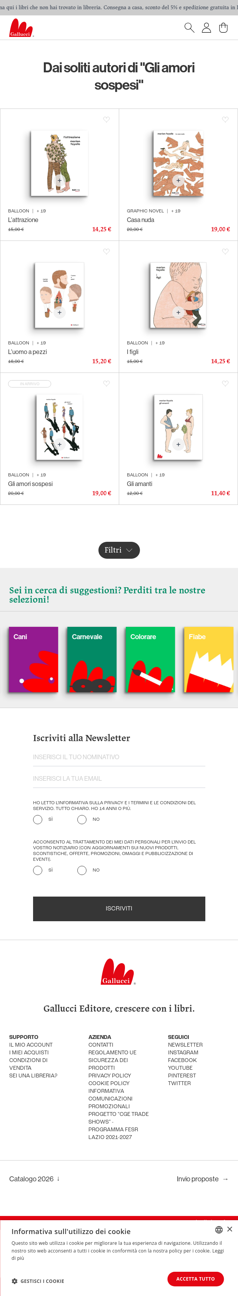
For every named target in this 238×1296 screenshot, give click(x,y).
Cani (31, 636)
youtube (180, 1068)
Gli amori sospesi (30, 484)
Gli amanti (139, 484)
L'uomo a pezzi (27, 352)
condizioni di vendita (28, 1064)
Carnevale (98, 636)
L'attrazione (23, 220)
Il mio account (31, 1045)
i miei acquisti (29, 1053)
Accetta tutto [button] (195, 1279)
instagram (183, 1053)
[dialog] (119, 1258)
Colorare (154, 636)
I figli (132, 352)
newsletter (185, 1045)
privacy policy (109, 1076)
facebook (182, 1061)
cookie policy (109, 1084)
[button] (38, 1281)
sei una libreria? (33, 1076)
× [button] (229, 1229)
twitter (179, 1084)
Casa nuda (140, 220)
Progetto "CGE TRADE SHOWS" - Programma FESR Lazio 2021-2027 (118, 1126)
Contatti (100, 1045)
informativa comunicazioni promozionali (110, 1099)
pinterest (182, 1076)
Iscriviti (119, 909)
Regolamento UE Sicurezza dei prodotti (112, 1060)
